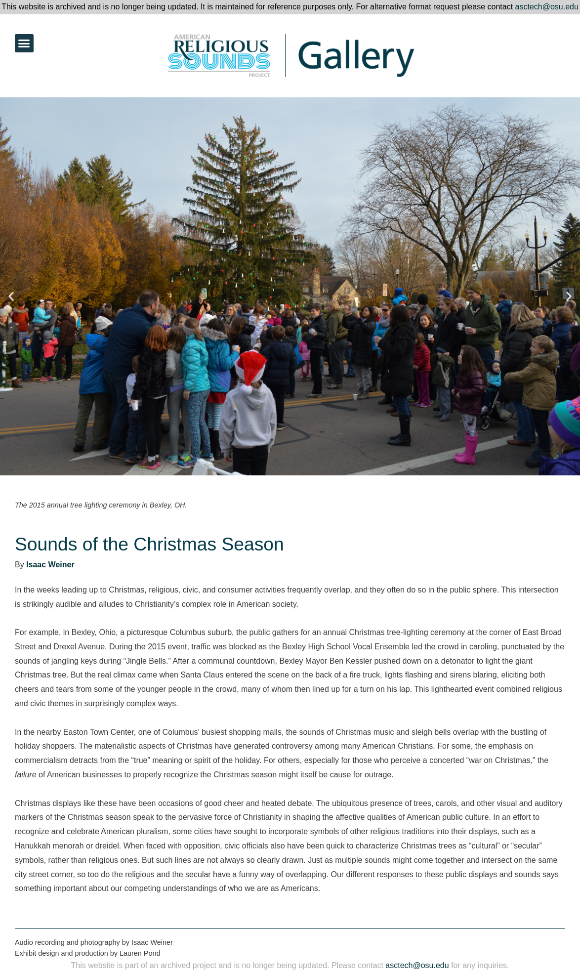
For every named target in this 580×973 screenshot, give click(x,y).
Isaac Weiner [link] (50, 564)
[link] (199, 56)
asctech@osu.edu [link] (547, 6)
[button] (24, 43)
